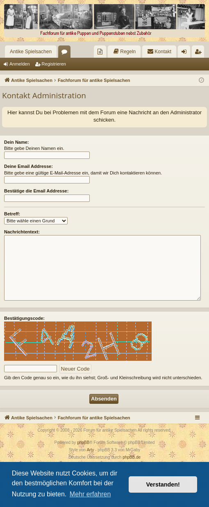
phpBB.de (132, 457)
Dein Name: (16, 142)
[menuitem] (100, 51)
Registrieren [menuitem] (199, 53)
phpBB (83, 442)
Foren (65, 53)
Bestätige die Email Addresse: (36, 190)
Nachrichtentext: (22, 231)
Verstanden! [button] (163, 484)
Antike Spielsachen (31, 51)
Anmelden (19, 63)
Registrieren (54, 63)
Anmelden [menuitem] (186, 53)
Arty (90, 450)
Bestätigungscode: (24, 318)
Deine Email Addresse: (28, 166)
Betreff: (12, 213)
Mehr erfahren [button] (90, 494)
